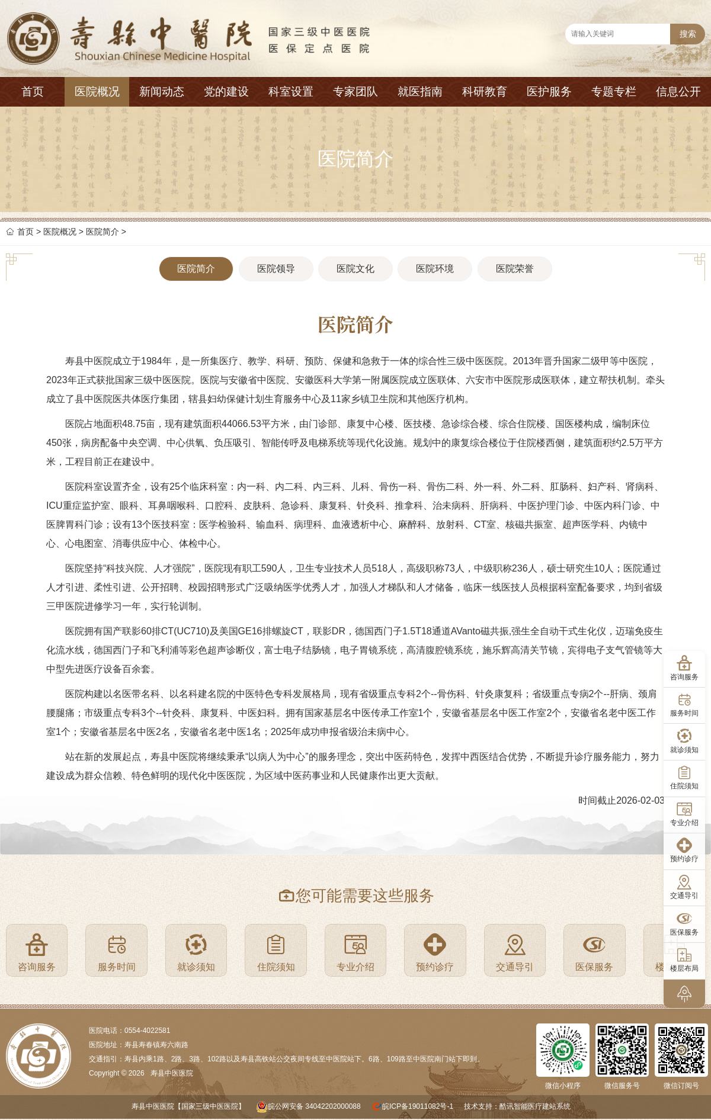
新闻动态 (161, 91)
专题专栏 (613, 91)
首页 (32, 91)
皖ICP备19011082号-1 (417, 1106)
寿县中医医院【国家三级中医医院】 (188, 1106)
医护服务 (549, 91)
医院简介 (102, 231)
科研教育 (484, 91)
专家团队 (355, 91)
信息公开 (678, 91)
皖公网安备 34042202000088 (314, 1106)
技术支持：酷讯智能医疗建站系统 (517, 1106)
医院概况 (97, 91)
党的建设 (226, 91)
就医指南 (420, 91)
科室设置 (290, 91)
